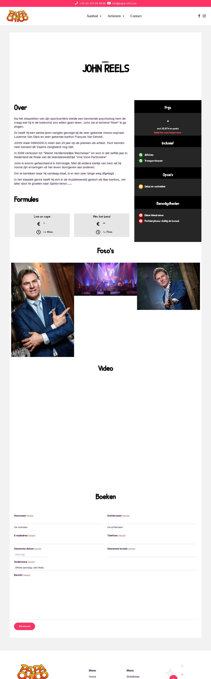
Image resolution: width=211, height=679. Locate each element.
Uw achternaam (115, 527)
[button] (14, 310)
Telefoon (116, 536)
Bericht (22, 575)
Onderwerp (24, 562)
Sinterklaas (133, 676)
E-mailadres (24, 536)
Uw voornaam (21, 527)
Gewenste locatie (121, 549)
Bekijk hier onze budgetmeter (168, 133)
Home (92, 676)
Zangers (105, 62)
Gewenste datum (27, 549)
